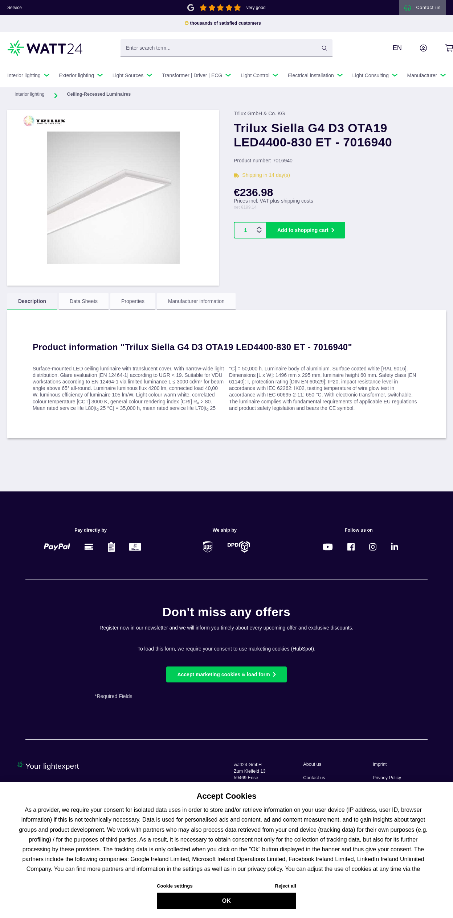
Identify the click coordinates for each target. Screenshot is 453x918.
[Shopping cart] (441, 50)
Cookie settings (175, 889)
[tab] (32, 304)
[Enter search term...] (226, 50)
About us (312, 764)
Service (14, 8)
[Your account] (415, 50)
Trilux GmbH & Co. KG (259, 116)
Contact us (314, 777)
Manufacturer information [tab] (196, 304)
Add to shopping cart (302, 232)
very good (256, 8)
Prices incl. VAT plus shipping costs (273, 203)
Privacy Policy (387, 777)
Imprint (380, 764)
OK (226, 904)
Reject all (285, 889)
